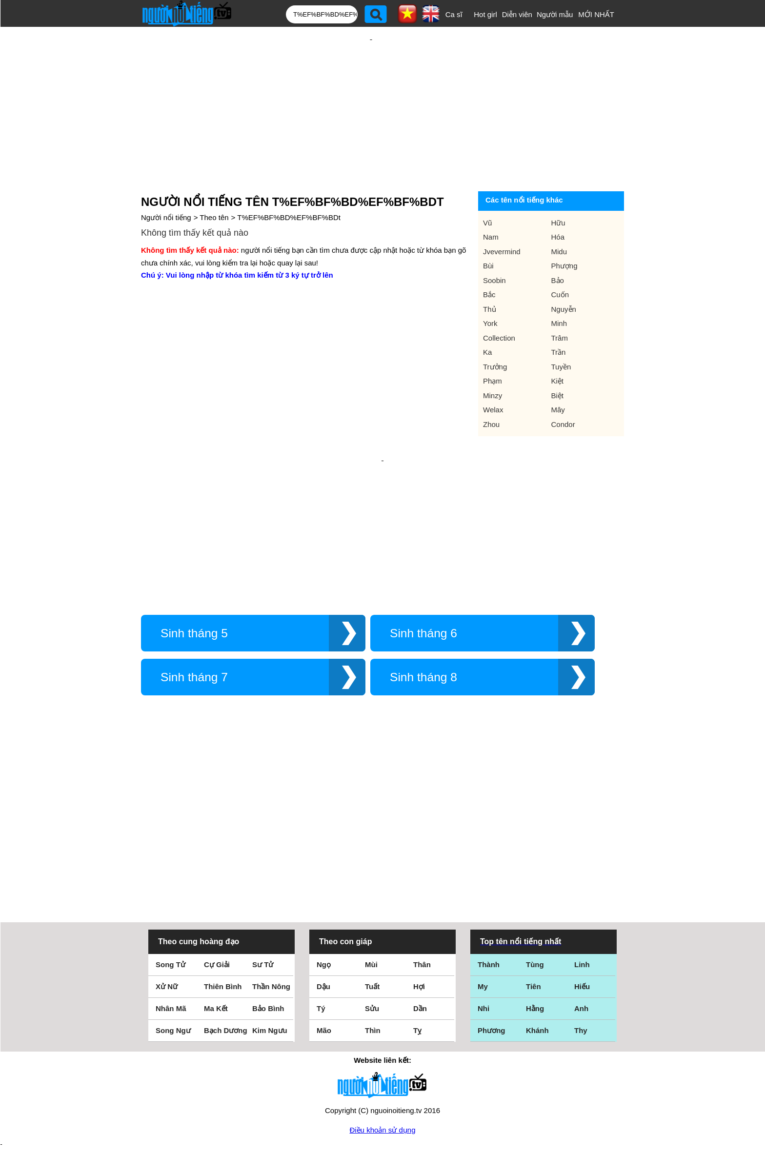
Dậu (323, 907)
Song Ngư (173, 951)
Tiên (533, 907)
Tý (321, 929)
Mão (324, 951)
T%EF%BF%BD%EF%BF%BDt (289, 186)
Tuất (372, 907)
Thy (580, 951)
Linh (582, 885)
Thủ (489, 277)
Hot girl (485, 14)
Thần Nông (271, 907)
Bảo (557, 248)
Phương (491, 951)
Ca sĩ (454, 14)
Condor (563, 392)
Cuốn (560, 263)
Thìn (373, 951)
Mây (558, 378)
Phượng (564, 234)
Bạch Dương (225, 951)
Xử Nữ (167, 907)
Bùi (488, 234)
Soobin (494, 248)
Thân (422, 885)
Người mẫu (555, 14)
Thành (489, 885)
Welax (493, 378)
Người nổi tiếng (166, 186)
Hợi (419, 907)
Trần (558, 320)
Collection (499, 306)
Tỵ (417, 951)
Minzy (492, 364)
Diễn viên (517, 14)
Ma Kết (216, 929)
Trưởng (495, 335)
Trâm (559, 306)
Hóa (558, 205)
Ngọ (324, 885)
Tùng (535, 885)
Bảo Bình (268, 929)
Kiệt (557, 349)
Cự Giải (217, 885)
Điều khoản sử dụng (382, 1050)
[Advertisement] (370, 91)
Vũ (487, 191)
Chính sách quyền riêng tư (382, 1101)
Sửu (372, 929)
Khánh (537, 951)
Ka (487, 320)
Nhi (483, 929)
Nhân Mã (171, 929)
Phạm (492, 349)
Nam (491, 205)
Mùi (371, 885)
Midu (559, 220)
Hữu (558, 191)
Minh (559, 291)
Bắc (489, 263)
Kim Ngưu (269, 951)
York (490, 291)
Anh (581, 929)
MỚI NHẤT (596, 14)
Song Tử (170, 885)
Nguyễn (563, 277)
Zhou (491, 392)
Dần (420, 929)
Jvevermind (502, 220)
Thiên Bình (223, 907)
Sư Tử (262, 885)
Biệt (557, 364)
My (483, 907)
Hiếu (582, 907)
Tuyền (561, 335)
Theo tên (214, 186)
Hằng (535, 929)
